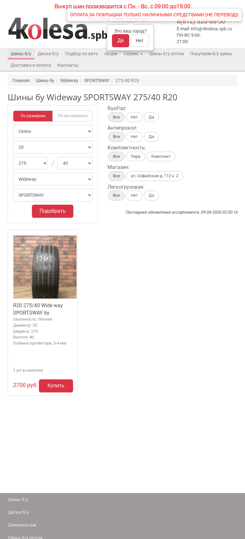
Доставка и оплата (31, 65)
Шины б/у (21, 53)
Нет (140, 40)
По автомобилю (73, 116)
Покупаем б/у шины (211, 53)
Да (120, 40)
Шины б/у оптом (166, 53)
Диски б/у (48, 53)
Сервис (133, 53)
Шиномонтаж (22, 525)
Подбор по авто (81, 53)
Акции (110, 53)
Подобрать (53, 211)
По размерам (33, 116)
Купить (56, 386)
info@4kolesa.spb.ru (211, 28)
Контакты (67, 65)
